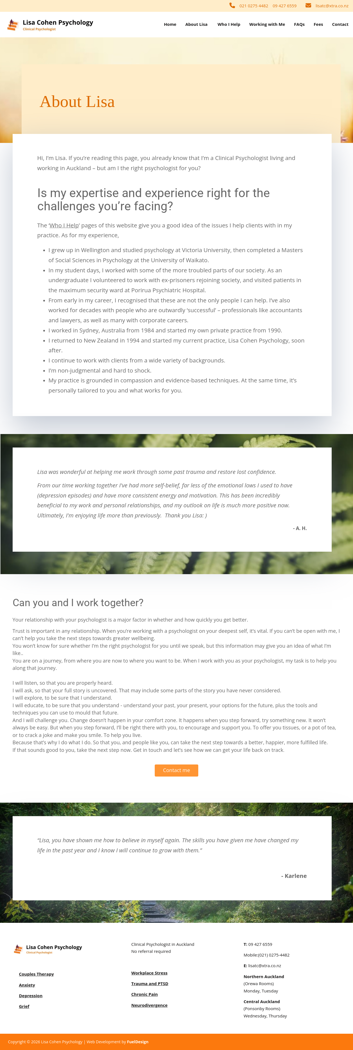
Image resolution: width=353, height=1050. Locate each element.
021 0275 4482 (254, 5)
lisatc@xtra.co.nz (332, 5)
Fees (318, 24)
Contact (340, 24)
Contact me (176, 768)
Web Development (104, 1041)
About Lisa (196, 24)
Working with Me (267, 24)
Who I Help (229, 24)
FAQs (299, 24)
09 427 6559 (285, 5)
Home (170, 24)
